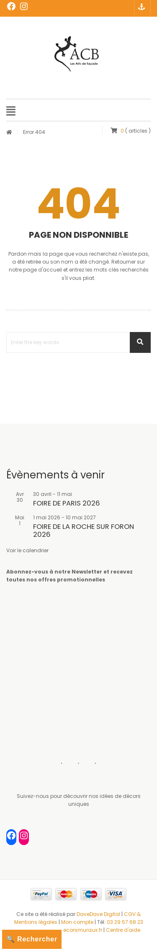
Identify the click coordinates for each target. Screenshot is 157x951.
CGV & (132, 914)
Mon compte (78, 922)
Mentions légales (35, 922)
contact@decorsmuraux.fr (68, 929)
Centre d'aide (123, 929)
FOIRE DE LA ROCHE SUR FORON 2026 (83, 530)
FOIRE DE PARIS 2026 (66, 503)
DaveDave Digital (98, 914)
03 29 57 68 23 (125, 922)
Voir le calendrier (27, 550)
